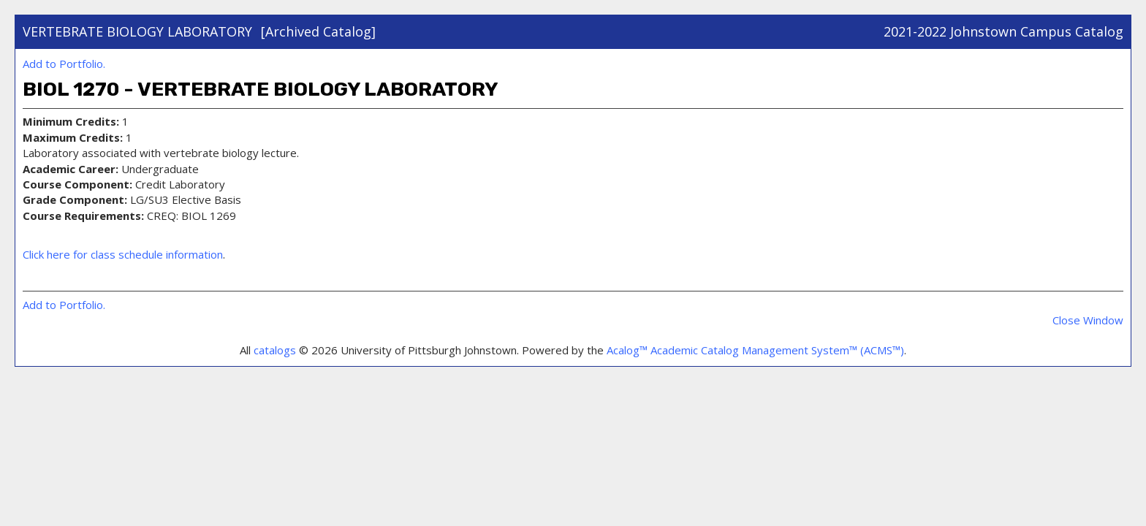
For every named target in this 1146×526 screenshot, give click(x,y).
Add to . (64, 63)
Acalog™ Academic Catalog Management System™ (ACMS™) (755, 350)
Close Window (1087, 320)
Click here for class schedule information (123, 254)
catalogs (275, 350)
